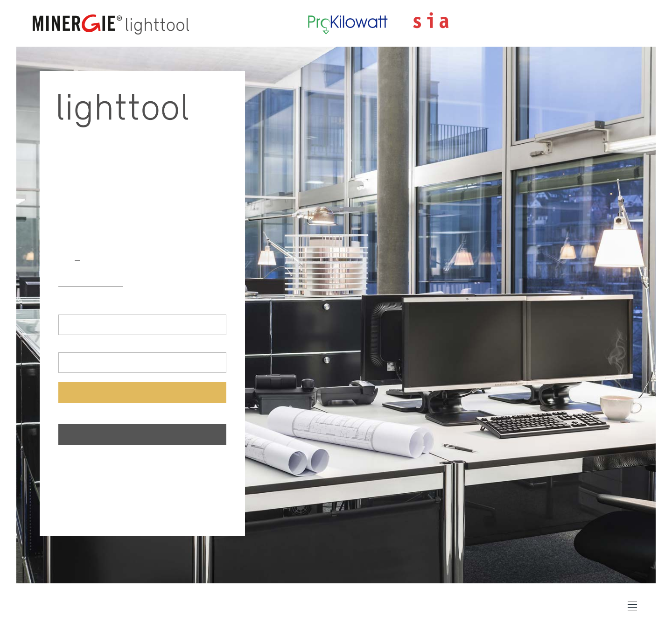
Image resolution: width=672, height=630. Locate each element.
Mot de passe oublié (91, 414)
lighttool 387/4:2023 (92, 283)
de (62, 256)
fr (77, 256)
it (91, 256)
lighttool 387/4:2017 (169, 283)
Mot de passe (78, 345)
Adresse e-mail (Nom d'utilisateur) (108, 307)
